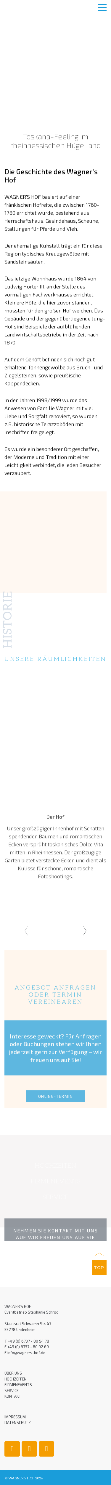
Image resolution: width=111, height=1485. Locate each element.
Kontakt (12, 1396)
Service (11, 1390)
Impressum (15, 1417)
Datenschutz (17, 1422)
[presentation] (26, 931)
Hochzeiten (15, 1379)
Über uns (13, 1373)
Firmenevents (18, 1384)
